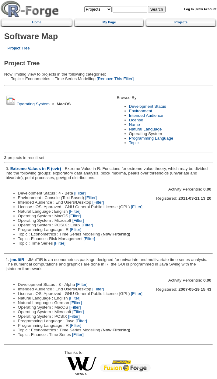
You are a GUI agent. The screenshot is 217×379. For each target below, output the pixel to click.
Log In (189, 9)
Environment (140, 111)
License (136, 120)
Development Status (147, 106)
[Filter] (80, 193)
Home (36, 22)
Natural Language (145, 129)
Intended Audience (146, 115)
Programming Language (151, 138)
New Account (206, 9)
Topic (134, 142)
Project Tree (19, 48)
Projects (180, 22)
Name (134, 124)
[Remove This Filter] (115, 78)
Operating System (33, 104)
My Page (109, 22)
